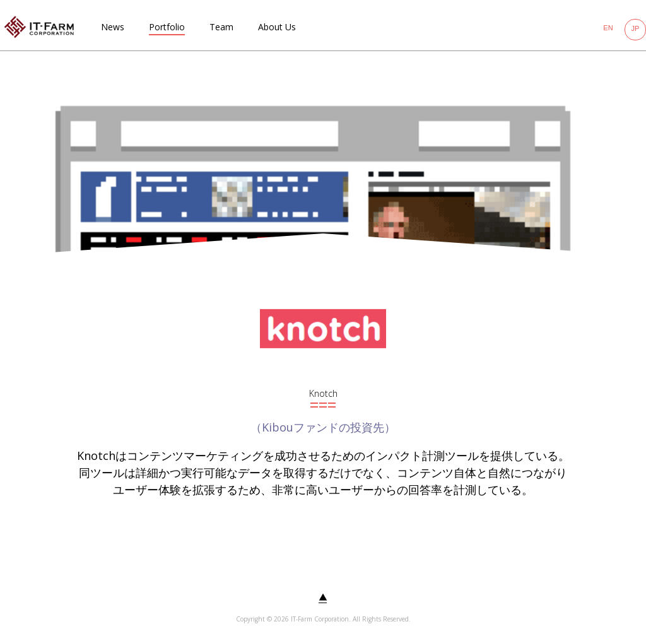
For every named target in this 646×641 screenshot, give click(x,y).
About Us (277, 27)
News (112, 27)
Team (221, 27)
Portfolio (167, 27)
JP (635, 28)
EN (608, 28)
